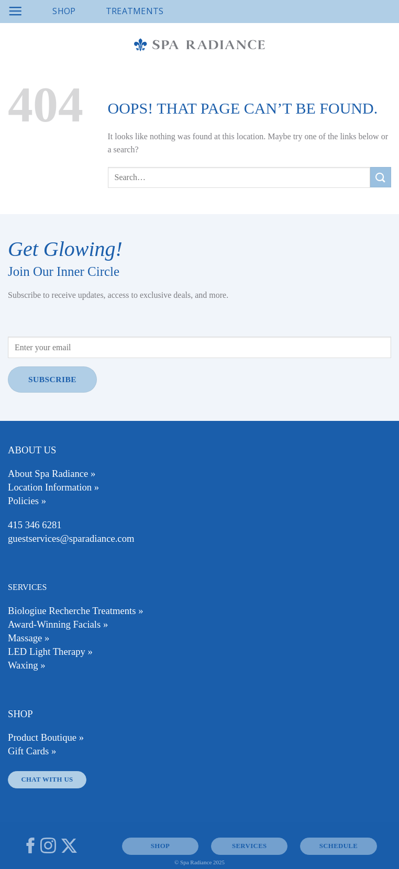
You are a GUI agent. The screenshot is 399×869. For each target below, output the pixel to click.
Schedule (338, 846)
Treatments (135, 11)
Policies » (27, 500)
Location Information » (53, 487)
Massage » (28, 637)
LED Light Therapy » (50, 651)
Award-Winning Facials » (58, 624)
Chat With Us (47, 779)
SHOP (160, 846)
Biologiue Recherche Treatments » (75, 610)
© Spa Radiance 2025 (199, 862)
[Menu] (15, 11)
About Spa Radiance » (51, 473)
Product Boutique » (46, 737)
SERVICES (249, 846)
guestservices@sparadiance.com (71, 538)
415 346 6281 (35, 524)
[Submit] (380, 177)
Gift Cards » (32, 750)
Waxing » (27, 665)
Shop (63, 11)
